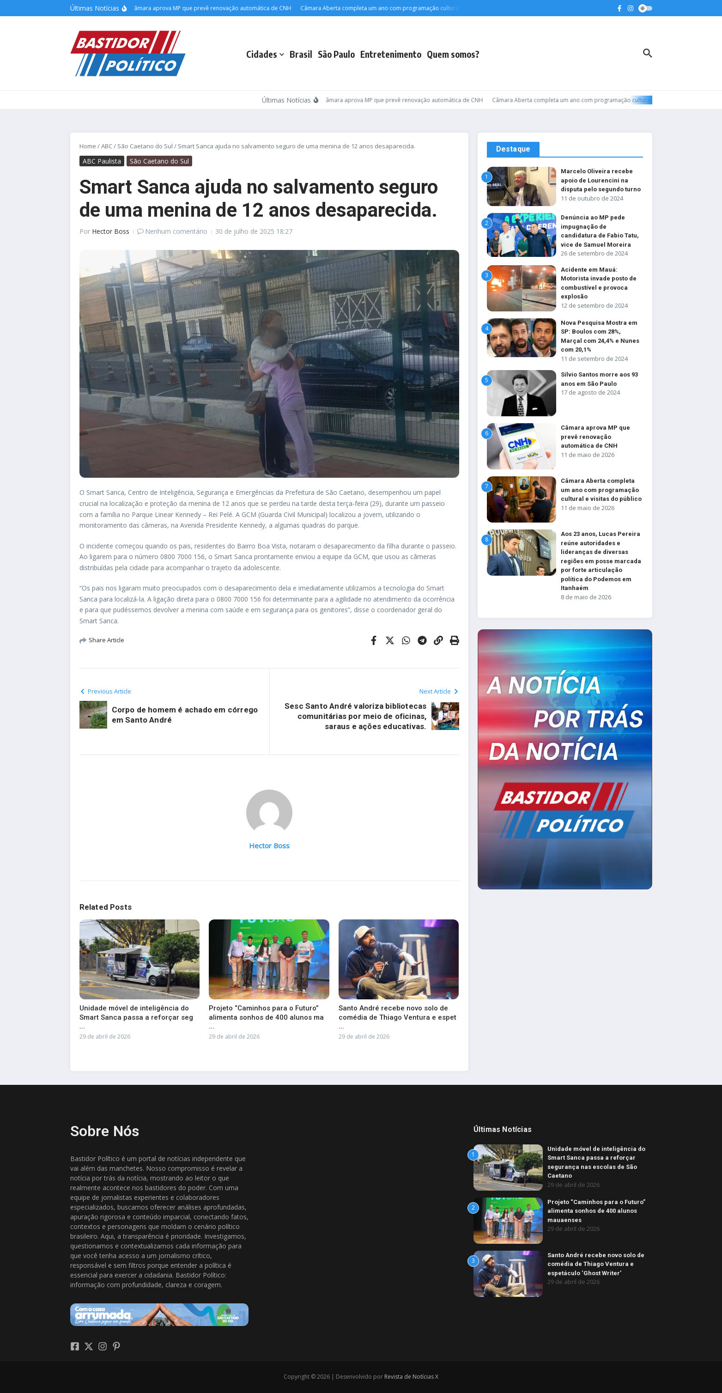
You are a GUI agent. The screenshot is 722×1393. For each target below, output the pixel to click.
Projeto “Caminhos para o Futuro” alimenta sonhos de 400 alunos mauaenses (596, 1210)
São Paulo (336, 54)
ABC (106, 146)
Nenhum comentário (176, 231)
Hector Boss (110, 231)
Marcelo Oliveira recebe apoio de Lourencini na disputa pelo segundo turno (601, 180)
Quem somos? (453, 54)
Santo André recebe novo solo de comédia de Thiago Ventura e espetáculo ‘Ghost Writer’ (595, 1264)
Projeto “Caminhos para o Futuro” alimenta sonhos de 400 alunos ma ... (266, 1017)
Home (87, 146)
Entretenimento (390, 54)
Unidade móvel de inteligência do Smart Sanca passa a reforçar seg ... (136, 1017)
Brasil (301, 54)
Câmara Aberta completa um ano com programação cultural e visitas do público (601, 489)
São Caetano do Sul (145, 146)
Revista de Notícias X (411, 1377)
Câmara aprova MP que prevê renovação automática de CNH (595, 436)
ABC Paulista (102, 161)
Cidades (265, 54)
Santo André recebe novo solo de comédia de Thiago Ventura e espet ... (397, 1017)
